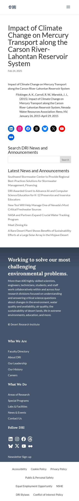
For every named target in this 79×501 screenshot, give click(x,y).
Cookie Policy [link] (39, 469)
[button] (68, 9)
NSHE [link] (59, 486)
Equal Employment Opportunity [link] (34, 486)
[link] (12, 6)
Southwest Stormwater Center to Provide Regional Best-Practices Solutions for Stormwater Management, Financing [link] (38, 181)
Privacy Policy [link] (58, 469)
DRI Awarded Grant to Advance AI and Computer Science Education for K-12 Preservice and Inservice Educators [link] (39, 195)
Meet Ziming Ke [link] (18, 225)
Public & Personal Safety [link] (39, 477)
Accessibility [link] (19, 469)
